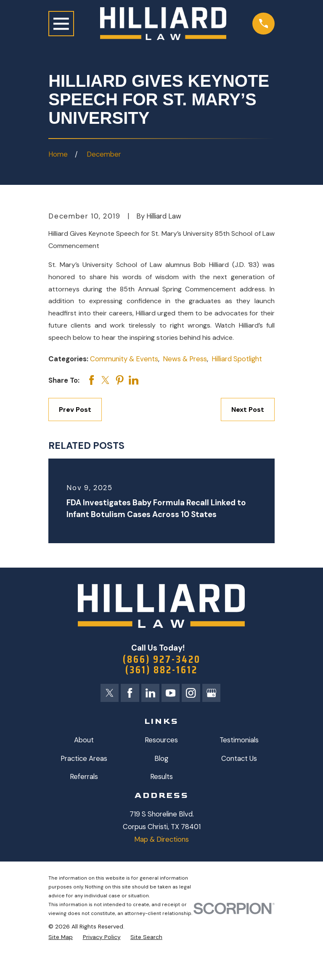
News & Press (185, 358)
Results (161, 777)
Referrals (84, 777)
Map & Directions (161, 839)
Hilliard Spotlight (237, 358)
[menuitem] (60, 937)
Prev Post (75, 409)
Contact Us (239, 758)
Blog (161, 758)
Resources (161, 739)
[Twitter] (109, 693)
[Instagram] (191, 693)
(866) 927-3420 (162, 659)
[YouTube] (170, 693)
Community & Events (124, 358)
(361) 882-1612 (161, 669)
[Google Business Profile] (211, 693)
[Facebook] (130, 693)
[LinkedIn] (150, 693)
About (84, 739)
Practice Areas (84, 758)
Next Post (247, 409)
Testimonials (239, 739)
